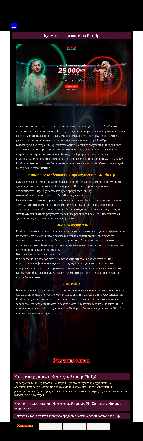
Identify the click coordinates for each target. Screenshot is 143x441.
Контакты (25, 425)
